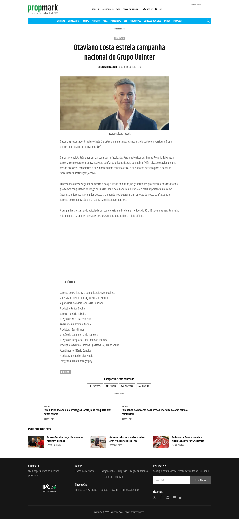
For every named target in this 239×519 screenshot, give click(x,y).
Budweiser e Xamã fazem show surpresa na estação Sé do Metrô (188, 439)
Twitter (111, 386)
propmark (113, 512)
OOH (125, 21)
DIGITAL (86, 21)
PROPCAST (177, 21)
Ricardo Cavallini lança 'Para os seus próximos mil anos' (65, 439)
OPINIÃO (167, 21)
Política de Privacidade (86, 490)
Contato (104, 490)
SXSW (118, 9)
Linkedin (144, 386)
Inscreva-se (200, 480)
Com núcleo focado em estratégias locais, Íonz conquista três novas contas (77, 412)
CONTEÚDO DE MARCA (152, 21)
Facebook (95, 386)
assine (148, 9)
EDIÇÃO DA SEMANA (130, 9)
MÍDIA (105, 21)
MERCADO (96, 21)
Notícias (119, 38)
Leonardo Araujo (107, 67)
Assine (115, 490)
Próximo (125, 406)
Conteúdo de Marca (84, 471)
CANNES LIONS (108, 9)
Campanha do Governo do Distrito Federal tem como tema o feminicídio (155, 412)
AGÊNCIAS (61, 21)
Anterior (48, 406)
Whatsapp (127, 386)
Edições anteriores (130, 490)
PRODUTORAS (116, 21)
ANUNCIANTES (74, 21)
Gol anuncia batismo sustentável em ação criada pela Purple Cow (127, 439)
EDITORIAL (96, 9)
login (158, 9)
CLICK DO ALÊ (135, 21)
